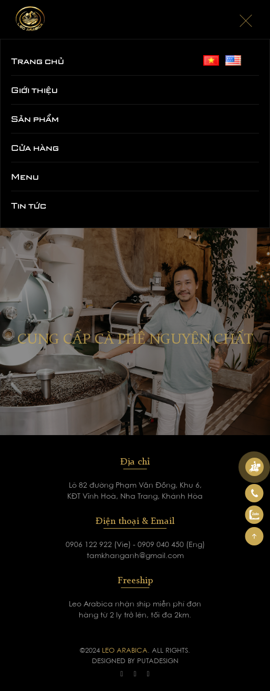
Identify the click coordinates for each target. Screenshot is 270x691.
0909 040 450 (162, 545)
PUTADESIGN (158, 661)
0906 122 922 (90, 545)
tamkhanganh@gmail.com (135, 556)
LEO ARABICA (125, 650)
